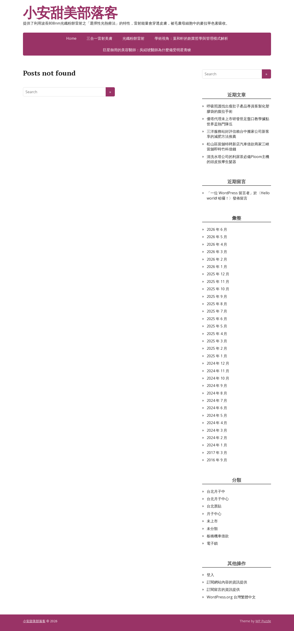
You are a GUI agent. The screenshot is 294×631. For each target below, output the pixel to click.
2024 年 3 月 (217, 430)
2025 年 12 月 (218, 273)
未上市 (212, 521)
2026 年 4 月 (217, 244)
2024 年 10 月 (218, 378)
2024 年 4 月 (217, 422)
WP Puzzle (263, 621)
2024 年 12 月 (218, 363)
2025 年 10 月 (218, 288)
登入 (210, 574)
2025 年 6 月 (217, 318)
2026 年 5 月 (217, 236)
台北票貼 (214, 506)
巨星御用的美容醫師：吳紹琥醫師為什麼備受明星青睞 (147, 49)
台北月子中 (216, 491)
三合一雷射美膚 (99, 38)
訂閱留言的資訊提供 (223, 589)
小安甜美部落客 (70, 12)
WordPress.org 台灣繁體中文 (231, 597)
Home (71, 38)
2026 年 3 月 (217, 251)
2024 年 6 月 (217, 407)
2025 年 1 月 (217, 355)
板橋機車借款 (218, 535)
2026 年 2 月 (217, 259)
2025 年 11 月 (218, 281)
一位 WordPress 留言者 (230, 192)
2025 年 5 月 (217, 326)
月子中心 (214, 513)
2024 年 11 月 (218, 370)
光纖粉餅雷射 (133, 38)
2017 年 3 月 (217, 452)
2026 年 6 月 (217, 229)
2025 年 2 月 (217, 348)
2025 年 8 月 (217, 303)
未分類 (212, 528)
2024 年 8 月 (217, 393)
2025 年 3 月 (217, 341)
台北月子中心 (218, 498)
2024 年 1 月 (217, 445)
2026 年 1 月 (217, 266)
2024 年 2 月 (217, 437)
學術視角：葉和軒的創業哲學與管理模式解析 (191, 38)
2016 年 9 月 (217, 459)
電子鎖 (212, 543)
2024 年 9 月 (217, 385)
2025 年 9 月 (217, 296)
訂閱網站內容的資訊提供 (227, 582)
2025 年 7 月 (217, 311)
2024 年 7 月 (217, 400)
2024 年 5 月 (217, 415)
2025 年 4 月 (217, 333)
